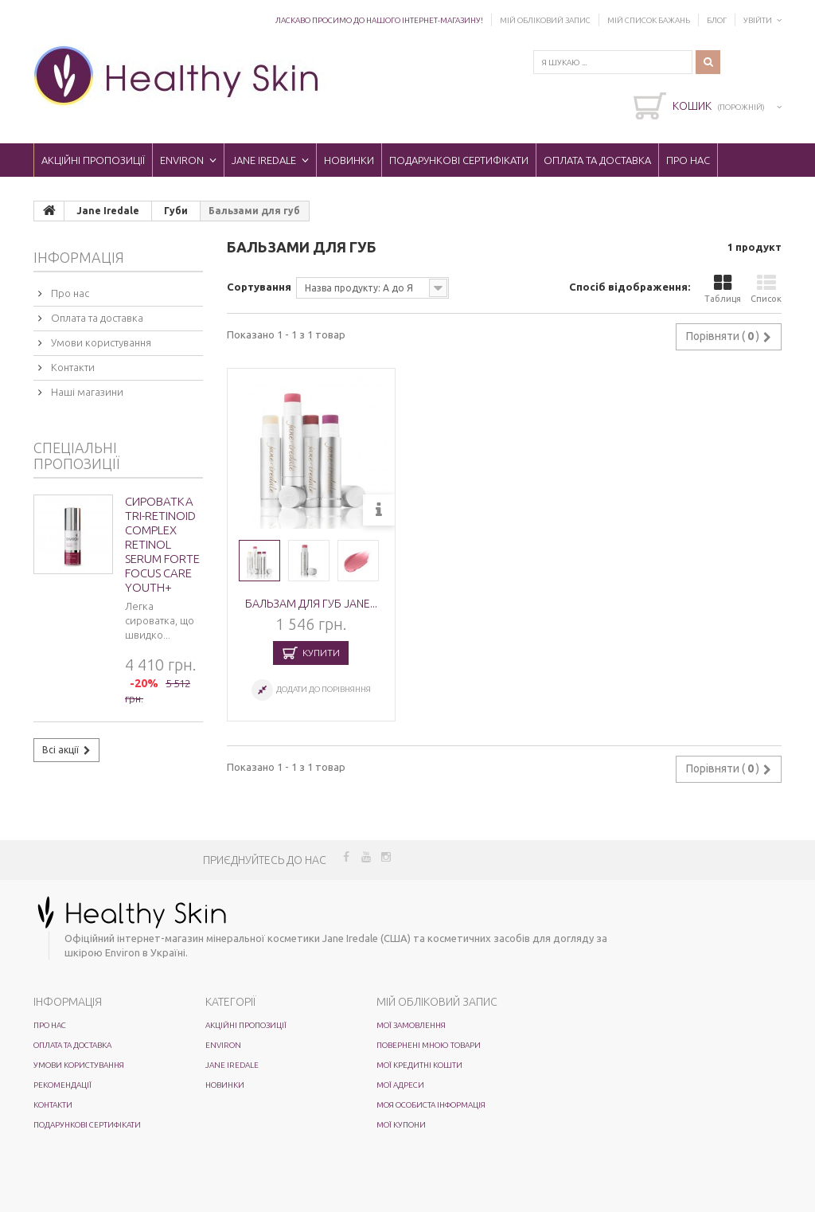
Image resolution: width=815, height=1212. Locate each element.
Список (766, 288)
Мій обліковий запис (545, 20)
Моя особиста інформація (430, 1105)
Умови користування (100, 342)
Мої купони (401, 1124)
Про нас (688, 160)
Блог (717, 20)
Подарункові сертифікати (458, 160)
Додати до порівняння (323, 689)
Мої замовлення (411, 1025)
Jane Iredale (264, 160)
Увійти (757, 20)
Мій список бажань (648, 20)
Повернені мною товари (428, 1045)
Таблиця (722, 288)
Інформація (78, 257)
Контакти (72, 367)
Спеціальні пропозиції (76, 455)
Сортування (259, 286)
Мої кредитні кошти (419, 1065)
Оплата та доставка (597, 160)
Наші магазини (86, 391)
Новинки (349, 160)
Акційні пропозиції (93, 160)
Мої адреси (400, 1085)
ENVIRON (182, 160)
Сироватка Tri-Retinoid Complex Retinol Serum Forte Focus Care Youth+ (162, 544)
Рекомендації (62, 1085)
